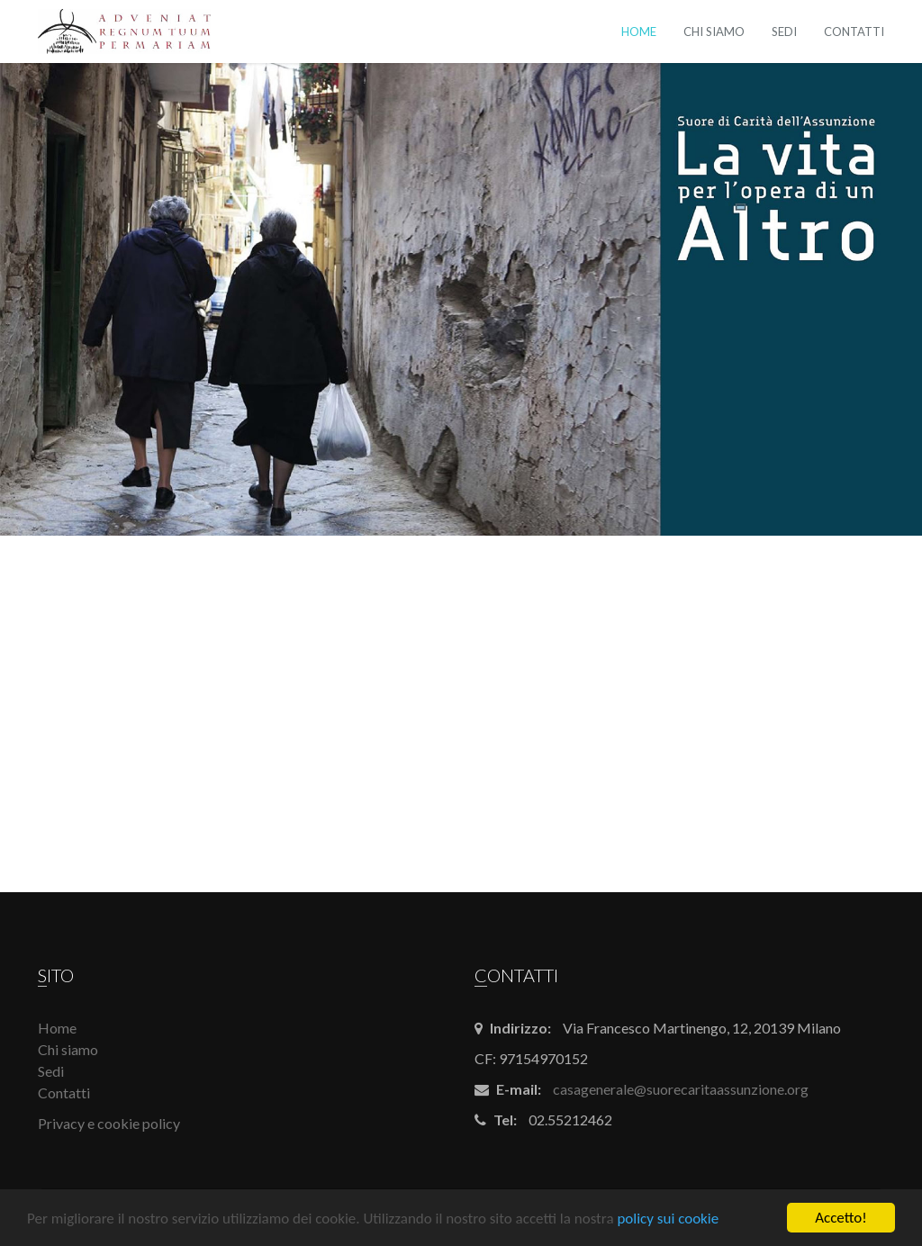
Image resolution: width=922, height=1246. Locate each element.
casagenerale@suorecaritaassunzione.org (681, 1088)
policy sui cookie (668, 1220)
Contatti (854, 31)
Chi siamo (714, 31)
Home (638, 31)
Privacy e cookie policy (109, 1123)
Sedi (784, 31)
